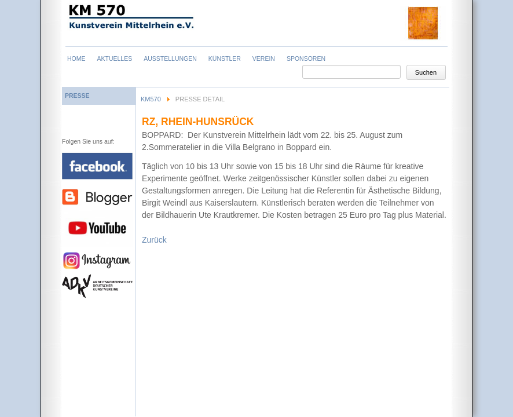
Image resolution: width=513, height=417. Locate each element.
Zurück (154, 239)
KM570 (151, 99)
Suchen (426, 72)
